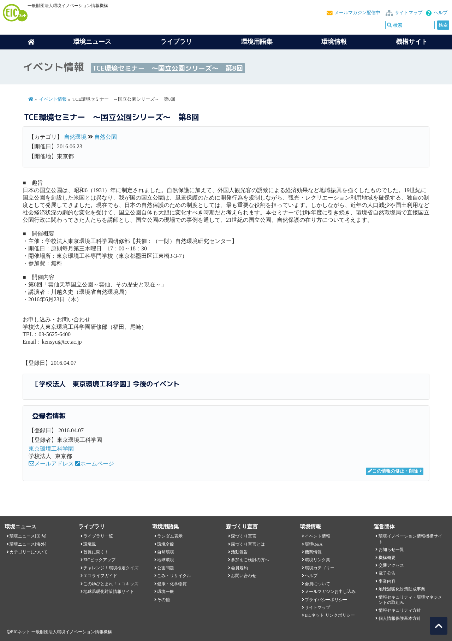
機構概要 (387, 557)
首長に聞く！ (96, 552)
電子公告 (387, 573)
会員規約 (239, 567)
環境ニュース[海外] (28, 544)
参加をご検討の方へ (250, 559)
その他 (163, 599)
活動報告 (239, 552)
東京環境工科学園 (51, 449)
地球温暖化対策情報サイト (108, 591)
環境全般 (165, 544)
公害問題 (165, 567)
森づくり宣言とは (248, 544)
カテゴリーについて (29, 552)
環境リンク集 (317, 559)
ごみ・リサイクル (174, 575)
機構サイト (412, 41)
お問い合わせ (243, 575)
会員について (317, 583)
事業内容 (387, 581)
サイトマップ (408, 12)
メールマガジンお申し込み (330, 591)
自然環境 (75, 137)
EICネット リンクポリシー (330, 615)
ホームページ (94, 464)
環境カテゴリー (319, 567)
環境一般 (165, 591)
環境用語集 (257, 41)
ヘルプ (440, 12)
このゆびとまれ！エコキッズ (110, 583)
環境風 (89, 544)
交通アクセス (391, 565)
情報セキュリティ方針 (400, 610)
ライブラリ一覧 (98, 536)
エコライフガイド (100, 575)
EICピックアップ (99, 559)
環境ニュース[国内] (28, 536)
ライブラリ (176, 41)
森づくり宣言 (243, 536)
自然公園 (105, 137)
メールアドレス (51, 464)
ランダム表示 (170, 536)
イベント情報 (53, 99)
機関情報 (313, 552)
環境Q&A (313, 544)
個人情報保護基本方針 (400, 618)
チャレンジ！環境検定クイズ (110, 567)
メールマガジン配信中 (357, 12)
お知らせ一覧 (391, 549)
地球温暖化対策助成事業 (402, 589)
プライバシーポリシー (326, 599)
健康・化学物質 (172, 583)
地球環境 (165, 559)
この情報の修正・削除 (393, 471)
